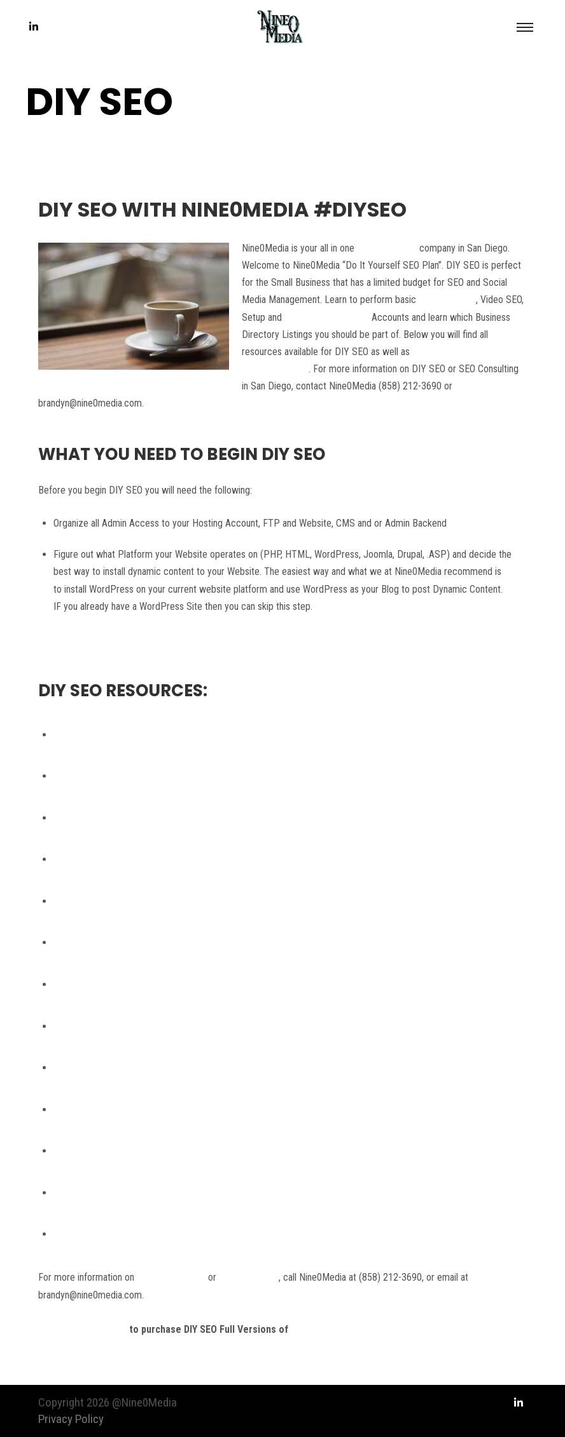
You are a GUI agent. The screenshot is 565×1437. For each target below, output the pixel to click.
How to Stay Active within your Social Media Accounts (161, 1151)
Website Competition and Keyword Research (142, 859)
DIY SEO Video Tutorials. (343, 1329)
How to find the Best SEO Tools (116, 1234)
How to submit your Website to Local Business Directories (169, 1193)
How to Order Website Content (114, 942)
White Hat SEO (447, 299)
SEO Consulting (387, 248)
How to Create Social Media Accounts (129, 984)
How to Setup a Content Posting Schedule (137, 1068)
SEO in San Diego (171, 1277)
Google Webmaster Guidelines (112, 735)
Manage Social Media (326, 317)
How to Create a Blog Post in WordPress (135, 1026)
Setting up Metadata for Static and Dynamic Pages (154, 901)
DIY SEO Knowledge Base (105, 818)
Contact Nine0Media (82, 1329)
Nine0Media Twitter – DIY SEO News (127, 776)
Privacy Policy (71, 1419)
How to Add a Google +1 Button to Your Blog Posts (155, 1109)
